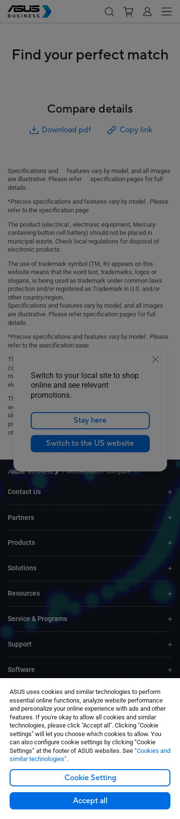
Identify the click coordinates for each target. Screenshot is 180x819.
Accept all (90, 801)
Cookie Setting (90, 778)
